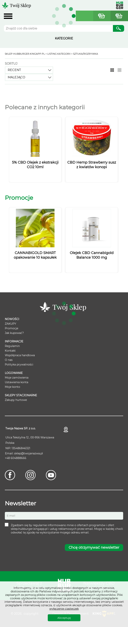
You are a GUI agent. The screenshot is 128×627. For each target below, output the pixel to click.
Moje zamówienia (16, 377)
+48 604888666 (15, 458)
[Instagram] (30, 475)
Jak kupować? (14, 333)
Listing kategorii (59, 53)
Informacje (14, 341)
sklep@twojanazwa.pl (28, 453)
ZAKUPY (10, 323)
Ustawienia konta (16, 382)
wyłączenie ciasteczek (64, 608)
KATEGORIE (64, 38)
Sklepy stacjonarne (21, 395)
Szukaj (118, 29)
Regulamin (12, 346)
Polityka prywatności (19, 364)
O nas (9, 360)
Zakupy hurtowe (16, 400)
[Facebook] (10, 475)
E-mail (11, 515)
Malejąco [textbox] (16, 77)
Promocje (11, 328)
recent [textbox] (14, 70)
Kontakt (10, 350)
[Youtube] (51, 475)
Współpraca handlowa (20, 355)
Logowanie (14, 373)
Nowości (12, 319)
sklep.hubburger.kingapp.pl (25, 53)
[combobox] (29, 70)
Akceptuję (64, 617)
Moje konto (12, 387)
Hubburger (119, 5)
